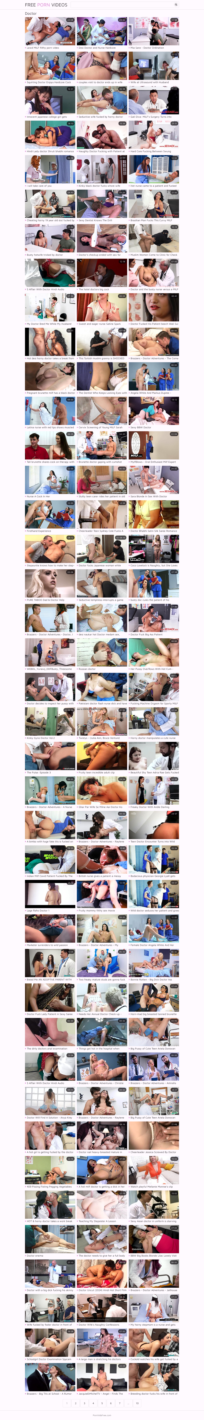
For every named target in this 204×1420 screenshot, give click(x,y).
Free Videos (46, 4)
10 (137, 1403)
